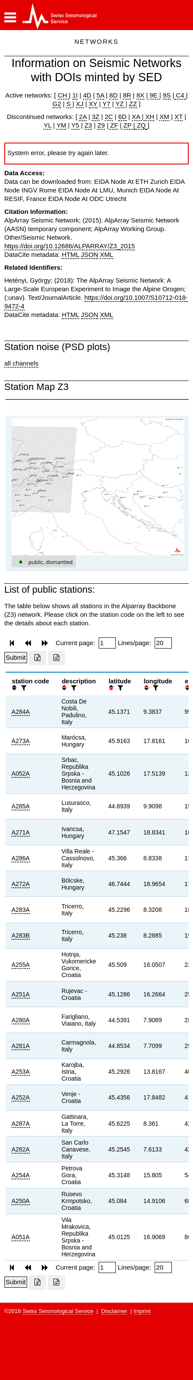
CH (63, 95)
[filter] (23, 688)
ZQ (140, 125)
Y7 (106, 103)
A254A (21, 1175)
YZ (120, 103)
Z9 (101, 125)
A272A (21, 883)
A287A (21, 1123)
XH (148, 116)
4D (87, 95)
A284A (21, 711)
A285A (21, 806)
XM (164, 116)
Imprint (142, 1311)
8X (140, 95)
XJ (80, 103)
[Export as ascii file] (56, 658)
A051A (21, 1237)
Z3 (88, 125)
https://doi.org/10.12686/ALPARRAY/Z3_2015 (69, 246)
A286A (21, 858)
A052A (21, 773)
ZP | (128, 125)
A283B (21, 935)
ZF (113, 125)
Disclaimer (114, 1311)
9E (153, 95)
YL (47, 125)
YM (61, 125)
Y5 (75, 125)
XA (137, 116)
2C (109, 116)
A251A (21, 994)
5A (100, 95)
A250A (21, 1200)
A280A (21, 1020)
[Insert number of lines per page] (163, 643)
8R (127, 95)
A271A (21, 832)
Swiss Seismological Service (57, 1311)
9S (167, 95)
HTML (70, 254)
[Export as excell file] (37, 658)
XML (106, 254)
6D (122, 116)
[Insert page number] (107, 643)
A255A (21, 964)
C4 (180, 95)
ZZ (133, 103)
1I (75, 95)
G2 (57, 103)
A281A (21, 1045)
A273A (21, 740)
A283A (21, 909)
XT (178, 116)
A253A (21, 1071)
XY (93, 103)
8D (113, 95)
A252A (21, 1097)
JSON (89, 254)
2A (83, 116)
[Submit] (15, 657)
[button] (10, 17)
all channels (21, 363)
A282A (21, 1149)
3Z (96, 116)
